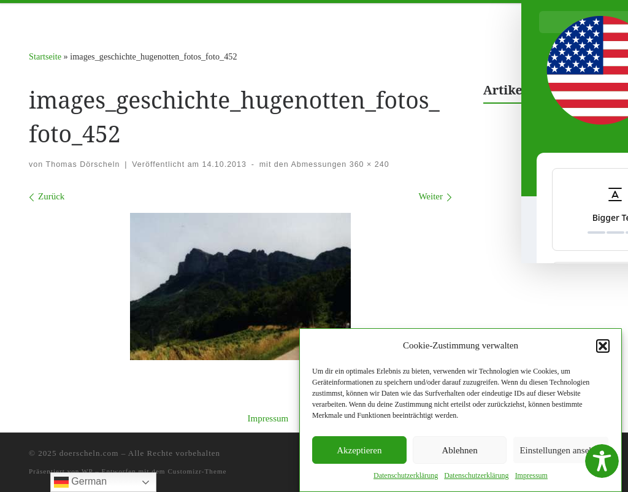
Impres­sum (531, 476)
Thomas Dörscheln (83, 164)
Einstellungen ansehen (560, 451)
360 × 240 (368, 164)
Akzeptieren (359, 451)
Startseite (45, 56)
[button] (603, 346)
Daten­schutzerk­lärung (405, 476)
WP (87, 471)
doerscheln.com (89, 453)
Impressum (267, 418)
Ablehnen (459, 451)
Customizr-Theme (196, 471)
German (80, 482)
